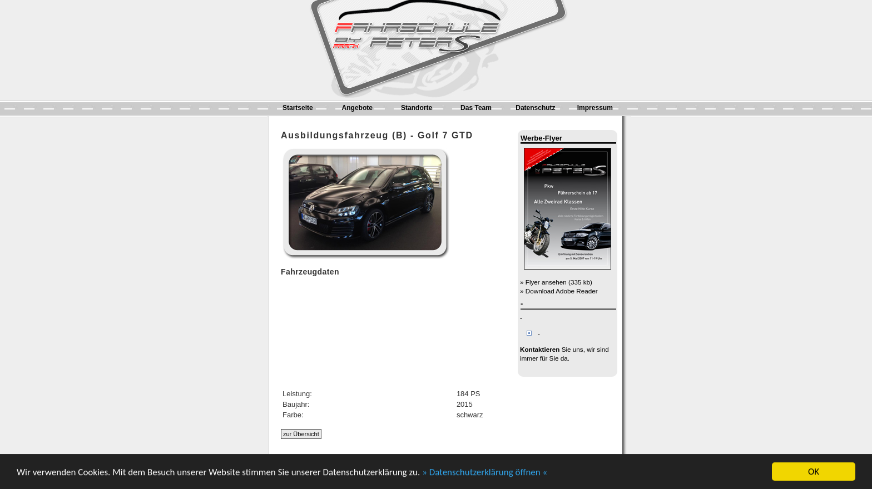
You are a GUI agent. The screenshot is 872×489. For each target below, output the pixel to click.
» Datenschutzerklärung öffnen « (484, 473)
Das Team (476, 108)
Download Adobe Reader (562, 291)
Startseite (298, 108)
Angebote (357, 108)
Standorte (416, 108)
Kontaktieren (539, 349)
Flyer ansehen (546, 282)
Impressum (595, 108)
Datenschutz (535, 108)
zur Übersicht (301, 434)
